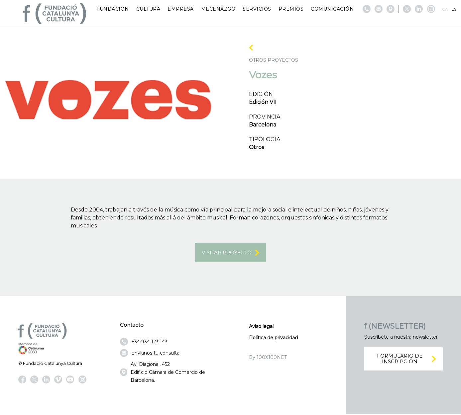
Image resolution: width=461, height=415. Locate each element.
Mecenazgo (218, 9)
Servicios (257, 9)
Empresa (181, 9)
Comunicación (332, 9)
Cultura (148, 9)
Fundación (112, 9)
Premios (291, 9)
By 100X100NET (268, 358)
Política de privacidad (273, 338)
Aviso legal (261, 327)
